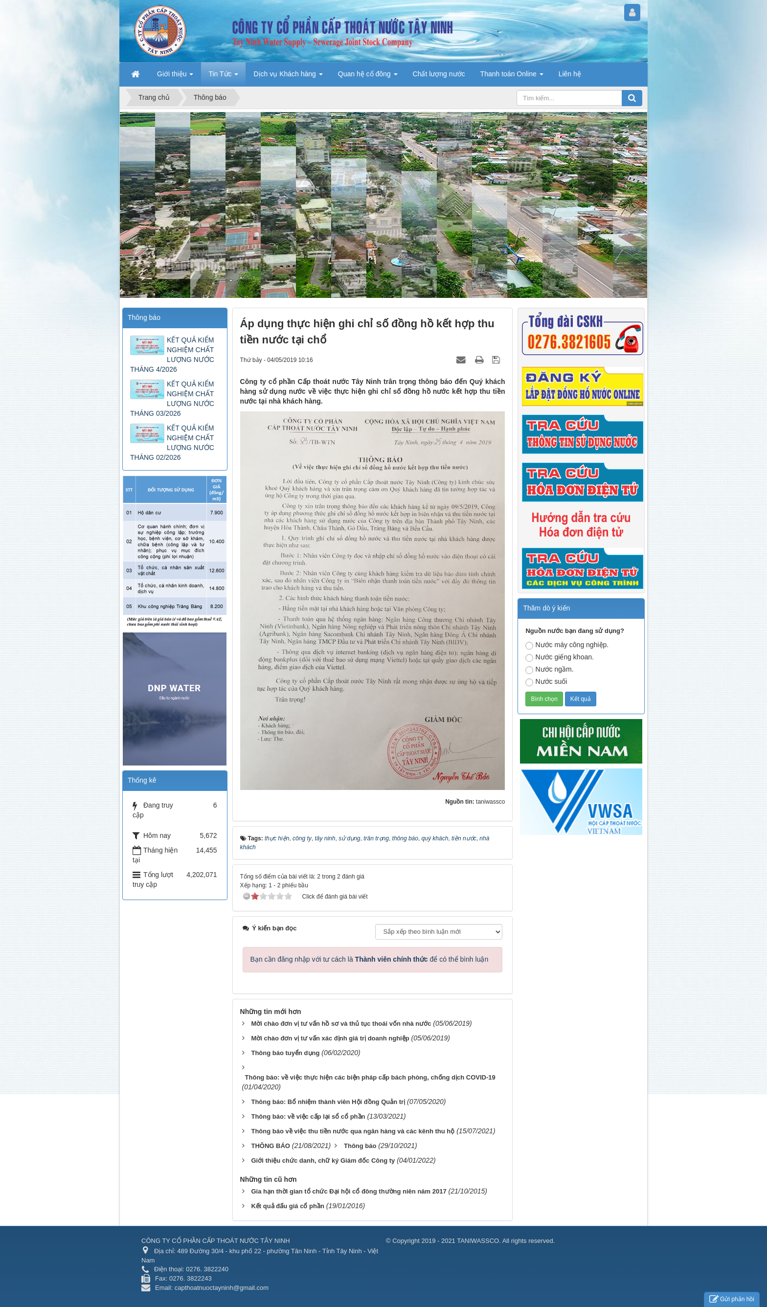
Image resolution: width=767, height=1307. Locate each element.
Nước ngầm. (549, 669)
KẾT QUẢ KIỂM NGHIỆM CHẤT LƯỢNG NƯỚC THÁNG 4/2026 (172, 354)
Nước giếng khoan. (559, 657)
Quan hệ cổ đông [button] (368, 77)
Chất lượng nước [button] (439, 74)
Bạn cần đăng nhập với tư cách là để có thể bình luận (369, 959)
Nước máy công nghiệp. (567, 645)
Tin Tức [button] (223, 77)
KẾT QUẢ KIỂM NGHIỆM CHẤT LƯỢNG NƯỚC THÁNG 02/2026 (172, 442)
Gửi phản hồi (731, 1299)
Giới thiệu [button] (175, 77)
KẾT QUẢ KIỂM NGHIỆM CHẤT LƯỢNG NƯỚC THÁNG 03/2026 (172, 398)
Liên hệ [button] (570, 74)
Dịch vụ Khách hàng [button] (287, 77)
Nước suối (546, 681)
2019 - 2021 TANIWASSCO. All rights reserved (487, 1240)
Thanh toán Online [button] (511, 77)
